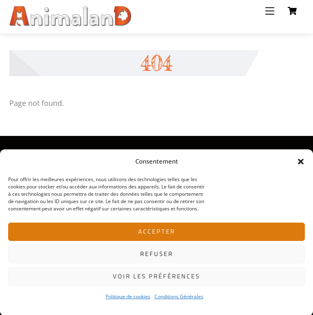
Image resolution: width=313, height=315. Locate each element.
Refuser (156, 256)
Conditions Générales (178, 299)
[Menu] (270, 11)
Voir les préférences (156, 279)
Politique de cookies (128, 299)
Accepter (156, 234)
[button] (301, 164)
